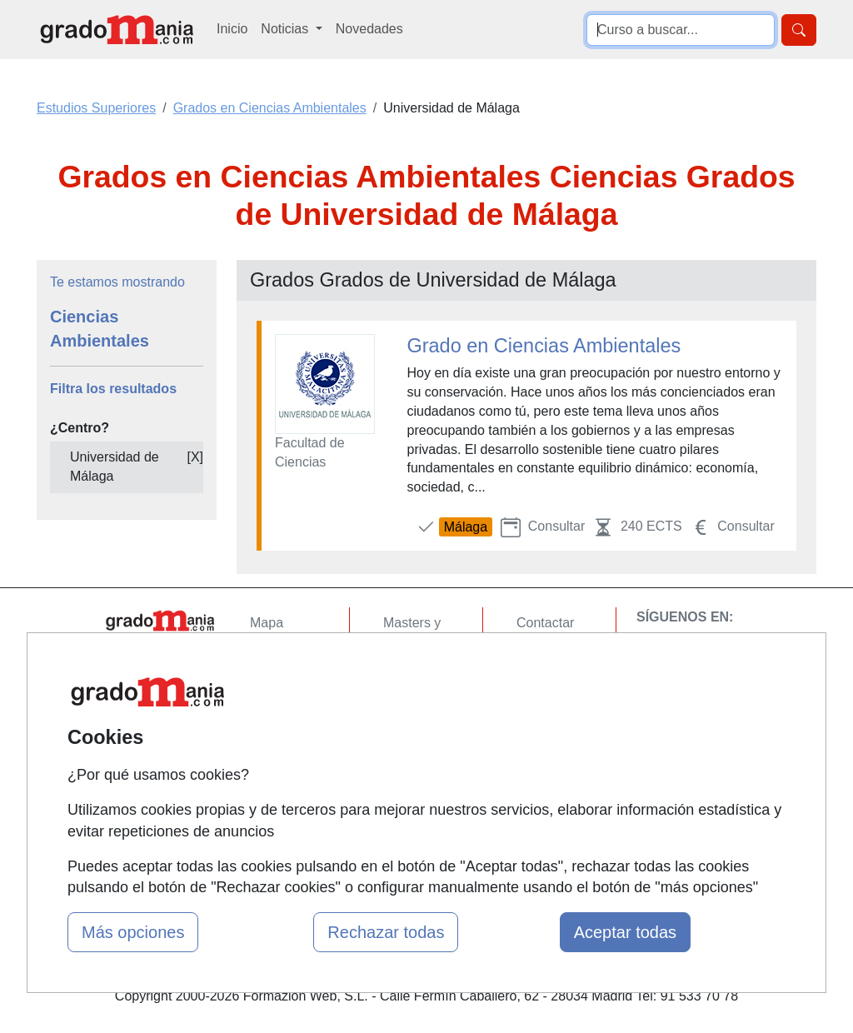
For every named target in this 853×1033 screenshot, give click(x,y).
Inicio (232, 29)
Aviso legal (548, 688)
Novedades (369, 29)
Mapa (266, 623)
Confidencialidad (565, 655)
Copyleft (541, 719)
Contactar (545, 623)
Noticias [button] (286, 29)
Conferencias (422, 706)
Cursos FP (414, 674)
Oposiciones (419, 790)
